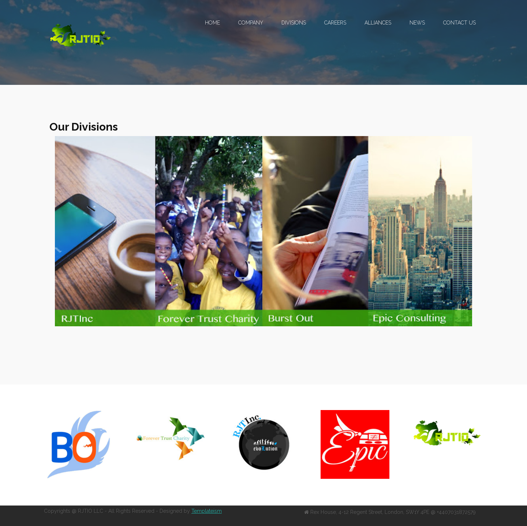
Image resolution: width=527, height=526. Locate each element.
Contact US (459, 23)
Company (250, 23)
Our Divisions (83, 126)
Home (212, 23)
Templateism (206, 511)
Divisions (293, 23)
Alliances (378, 23)
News (417, 23)
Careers (335, 23)
